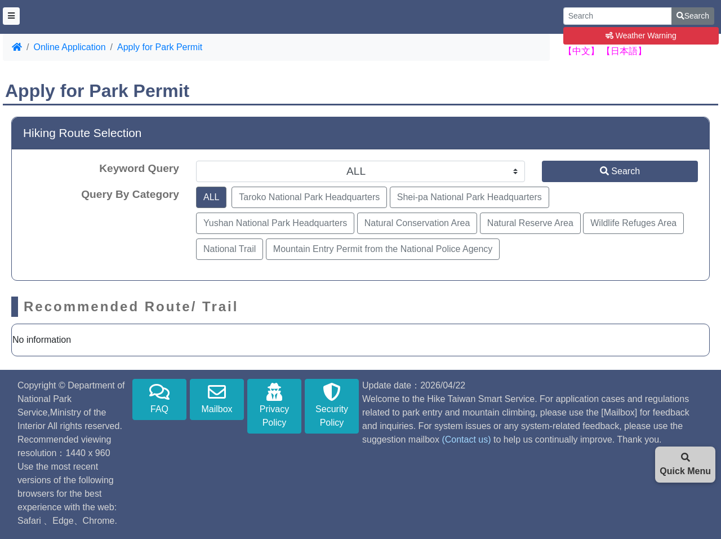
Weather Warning (641, 35)
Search (693, 15)
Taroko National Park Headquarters (309, 197)
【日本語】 (624, 51)
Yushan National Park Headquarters (275, 223)
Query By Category (130, 194)
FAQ (159, 398)
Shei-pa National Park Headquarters (469, 197)
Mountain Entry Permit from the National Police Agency (383, 249)
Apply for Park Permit (159, 47)
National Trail (229, 249)
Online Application (69, 47)
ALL (211, 197)
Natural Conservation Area (417, 223)
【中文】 (581, 51)
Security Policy (331, 405)
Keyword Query (139, 168)
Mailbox (217, 398)
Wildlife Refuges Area (633, 223)
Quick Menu (685, 464)
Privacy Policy (274, 405)
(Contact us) (466, 439)
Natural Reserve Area (530, 223)
